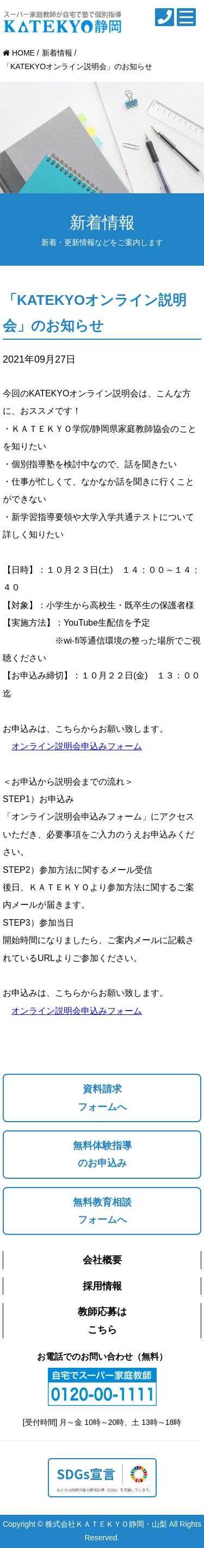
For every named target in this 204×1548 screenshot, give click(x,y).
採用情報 (102, 1286)
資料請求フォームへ (102, 1098)
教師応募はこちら (102, 1320)
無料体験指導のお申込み (102, 1154)
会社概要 (102, 1260)
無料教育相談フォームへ (102, 1211)
